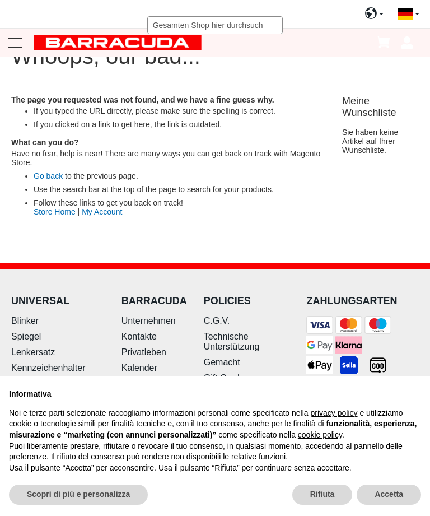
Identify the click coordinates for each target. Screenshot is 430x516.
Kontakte (139, 336)
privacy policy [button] (334, 412)
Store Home (55, 211)
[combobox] (215, 25)
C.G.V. (217, 321)
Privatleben (143, 352)
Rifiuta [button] (322, 494)
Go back (48, 175)
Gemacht (222, 362)
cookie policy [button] (320, 434)
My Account (102, 211)
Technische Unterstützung (232, 341)
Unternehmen (148, 321)
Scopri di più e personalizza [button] (78, 494)
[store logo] (118, 42)
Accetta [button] (389, 494)
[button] (408, 14)
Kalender (139, 368)
